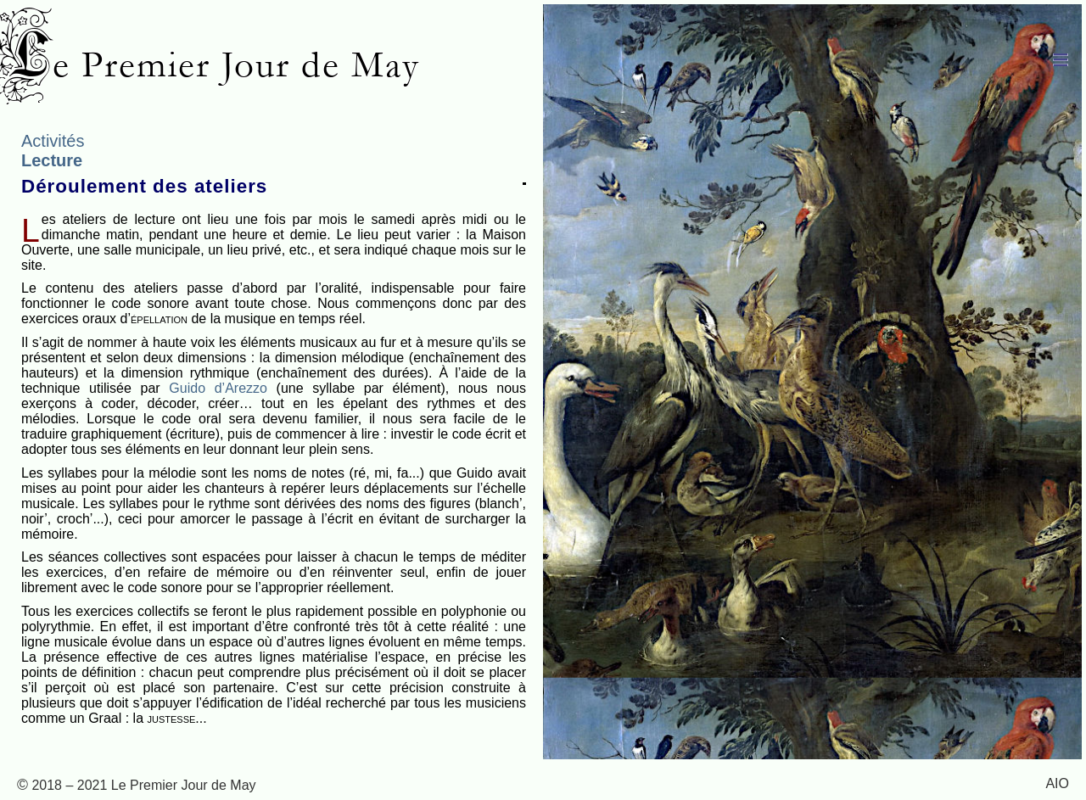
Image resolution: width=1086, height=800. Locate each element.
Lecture (51, 160)
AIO (1057, 783)
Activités (52, 140)
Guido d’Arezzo (218, 388)
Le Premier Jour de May (216, 65)
